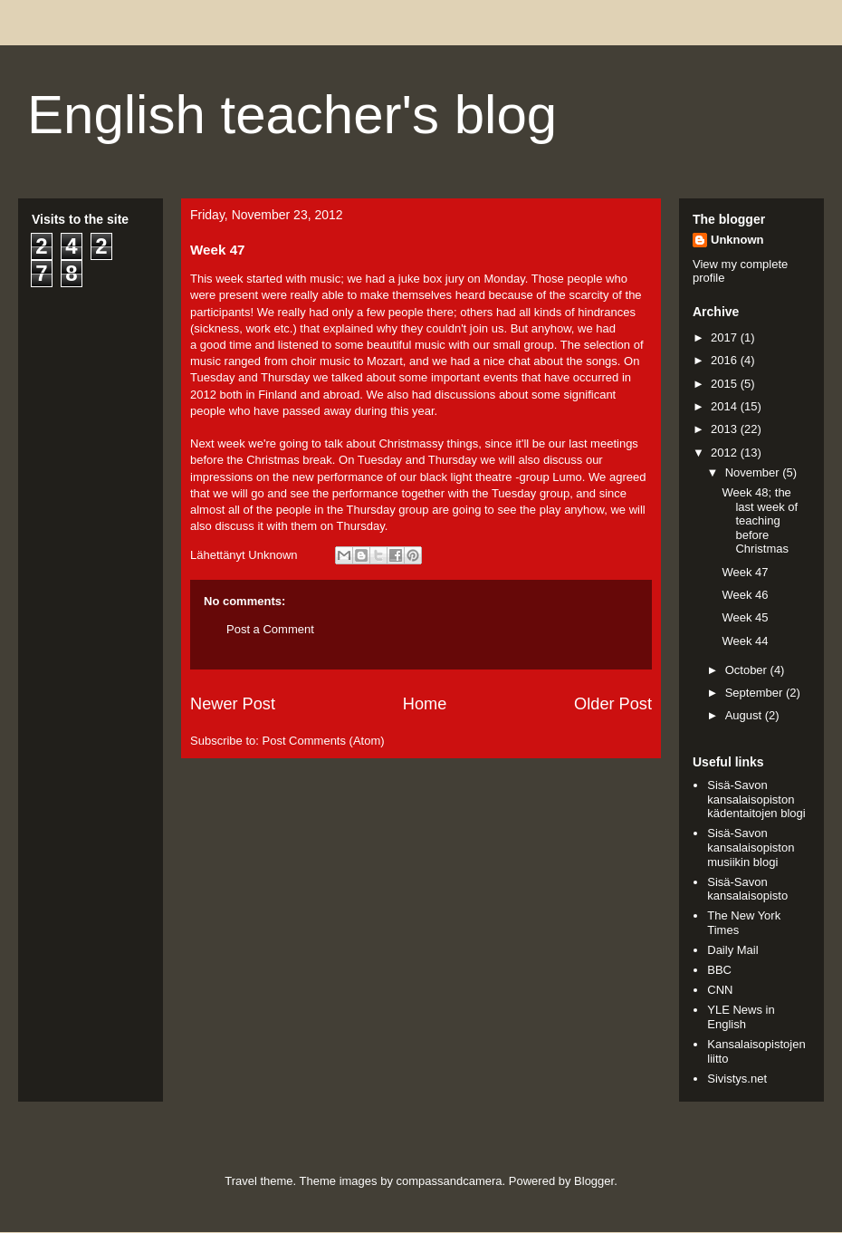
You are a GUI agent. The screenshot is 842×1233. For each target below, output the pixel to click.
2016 (726, 360)
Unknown (737, 239)
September (755, 692)
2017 (726, 337)
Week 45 (745, 617)
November (754, 472)
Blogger (594, 1181)
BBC (719, 970)
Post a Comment (270, 629)
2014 (726, 406)
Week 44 (745, 641)
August (745, 715)
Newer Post (232, 704)
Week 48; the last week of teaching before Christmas (760, 520)
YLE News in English (740, 1017)
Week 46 (745, 595)
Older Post (613, 704)
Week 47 (745, 572)
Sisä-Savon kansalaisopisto (747, 889)
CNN (719, 990)
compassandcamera (449, 1181)
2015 (726, 383)
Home (425, 704)
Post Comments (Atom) (324, 740)
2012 (726, 452)
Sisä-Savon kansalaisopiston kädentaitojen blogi (756, 799)
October (747, 670)
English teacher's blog (292, 114)
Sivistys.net (737, 1078)
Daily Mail (732, 950)
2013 (726, 429)
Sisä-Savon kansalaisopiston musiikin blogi (750, 847)
